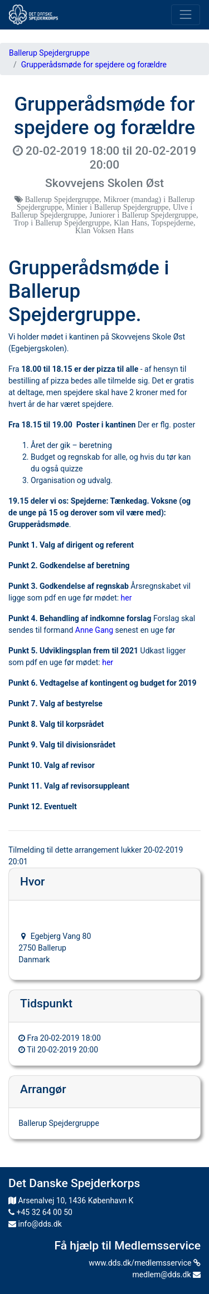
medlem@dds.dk (167, 1274)
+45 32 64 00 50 (40, 1212)
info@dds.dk (35, 1223)
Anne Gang (94, 630)
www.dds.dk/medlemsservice (145, 1262)
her (126, 597)
